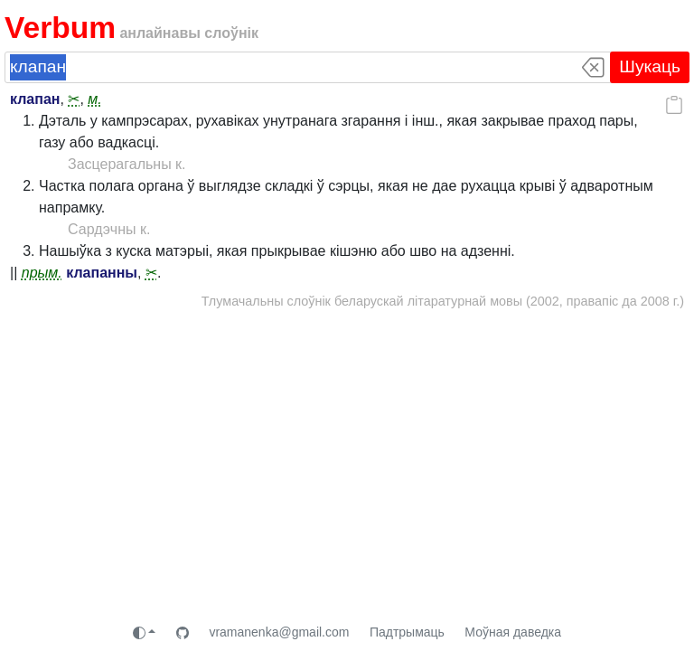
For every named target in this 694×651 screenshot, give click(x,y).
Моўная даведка (512, 632)
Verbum (60, 27)
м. (94, 99)
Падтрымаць (407, 632)
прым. (42, 272)
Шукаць (649, 66)
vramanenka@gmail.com (279, 632)
